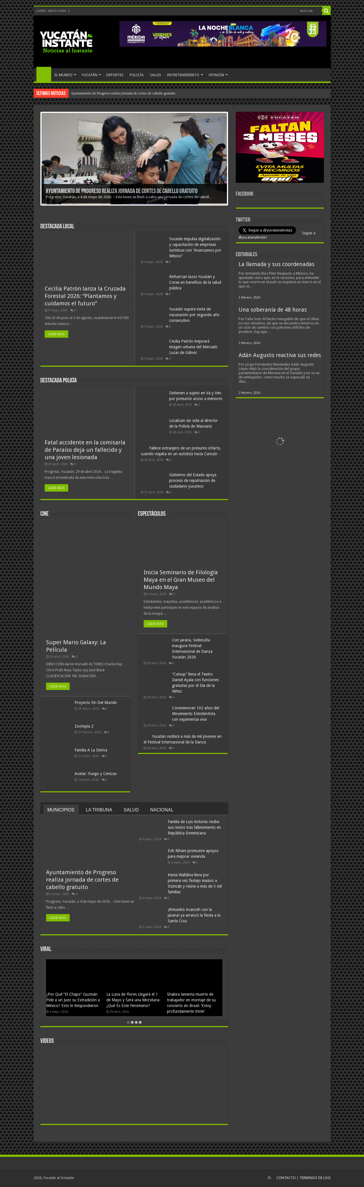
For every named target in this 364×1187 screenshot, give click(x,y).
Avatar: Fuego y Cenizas (96, 773)
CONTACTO (286, 1178)
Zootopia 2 (84, 726)
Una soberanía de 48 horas (273, 309)
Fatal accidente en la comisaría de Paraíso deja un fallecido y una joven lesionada (85, 450)
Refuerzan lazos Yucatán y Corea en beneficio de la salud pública (195, 282)
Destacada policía (58, 381)
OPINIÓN (216, 75)
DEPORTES (114, 75)
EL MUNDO (64, 75)
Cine (44, 514)
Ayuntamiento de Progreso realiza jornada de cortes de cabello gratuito (123, 93)
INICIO (43, 74)
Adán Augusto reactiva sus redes (280, 355)
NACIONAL (161, 809)
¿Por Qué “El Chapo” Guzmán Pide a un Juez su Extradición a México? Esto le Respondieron (73, 1000)
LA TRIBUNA (99, 809)
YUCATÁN (89, 75)
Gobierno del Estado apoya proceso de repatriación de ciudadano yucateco (192, 480)
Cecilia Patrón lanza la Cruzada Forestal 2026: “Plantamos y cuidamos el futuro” (85, 296)
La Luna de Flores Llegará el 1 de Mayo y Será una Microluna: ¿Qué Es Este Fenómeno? (133, 1000)
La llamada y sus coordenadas (277, 264)
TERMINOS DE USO (315, 1178)
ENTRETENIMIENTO (183, 75)
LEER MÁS (56, 334)
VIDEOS (47, 1041)
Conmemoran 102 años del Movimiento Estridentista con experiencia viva (195, 714)
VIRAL (45, 949)
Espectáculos (152, 514)
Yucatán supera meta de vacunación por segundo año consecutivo (194, 315)
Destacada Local (57, 226)
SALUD (155, 75)
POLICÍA (137, 75)
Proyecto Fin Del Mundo (96, 702)
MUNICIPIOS (61, 809)
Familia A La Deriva (91, 750)
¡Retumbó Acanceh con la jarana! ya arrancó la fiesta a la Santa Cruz (194, 915)
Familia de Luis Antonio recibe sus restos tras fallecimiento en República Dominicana (194, 827)
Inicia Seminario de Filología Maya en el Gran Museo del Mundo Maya (181, 580)
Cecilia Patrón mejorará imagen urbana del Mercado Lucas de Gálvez (193, 347)
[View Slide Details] (280, 148)
